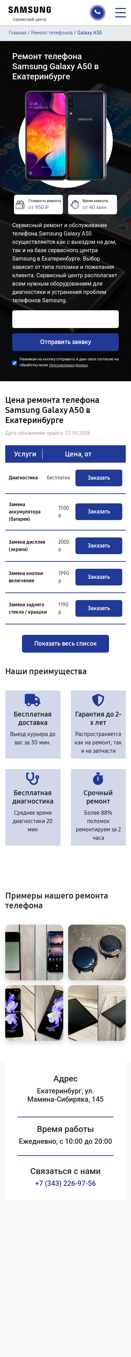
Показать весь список (65, 643)
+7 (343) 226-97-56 (65, 1183)
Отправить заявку (65, 342)
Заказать (99, 477)
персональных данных (68, 365)
